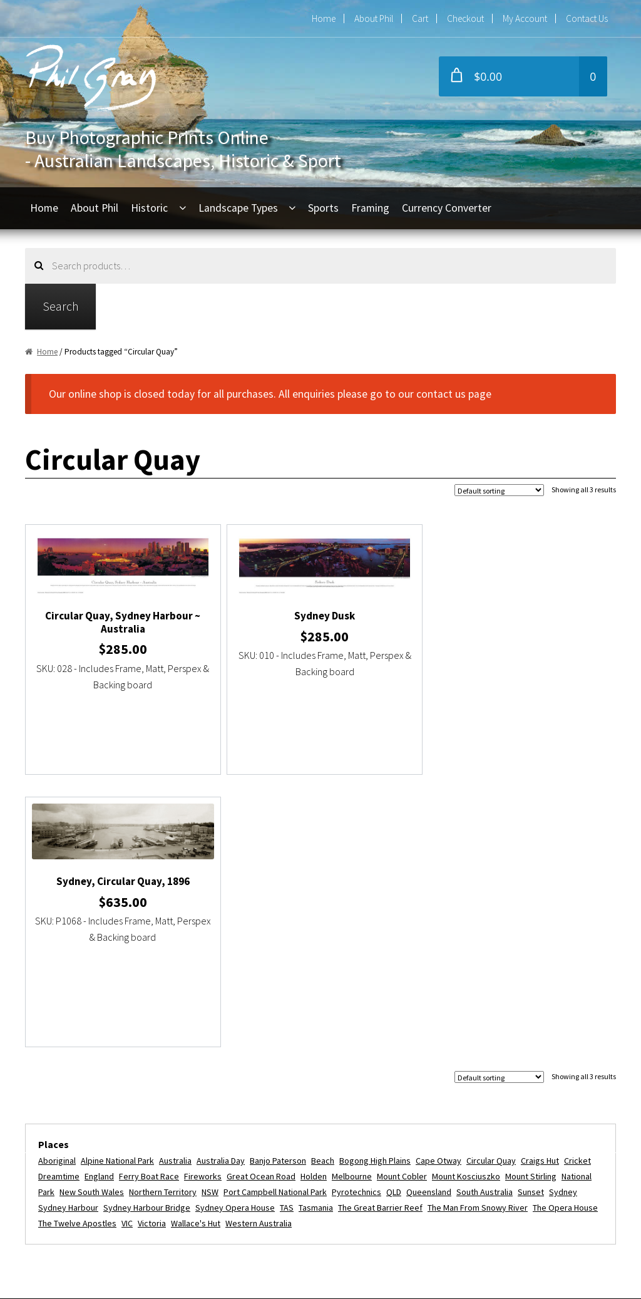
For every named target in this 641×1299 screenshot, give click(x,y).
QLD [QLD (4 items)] (393, 919)
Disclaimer (65, 1219)
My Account (525, 18)
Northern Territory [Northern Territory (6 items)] (163, 919)
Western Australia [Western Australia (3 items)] (258, 950)
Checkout (465, 18)
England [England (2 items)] (99, 904)
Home (324, 18)
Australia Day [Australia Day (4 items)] (221, 888)
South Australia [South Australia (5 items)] (484, 919)
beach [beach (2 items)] (322, 888)
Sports (323, 208)
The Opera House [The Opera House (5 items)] (565, 935)
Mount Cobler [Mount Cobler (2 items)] (402, 904)
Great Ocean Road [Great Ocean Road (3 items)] (261, 904)
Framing (370, 208)
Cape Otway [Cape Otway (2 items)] (438, 888)
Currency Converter (446, 208)
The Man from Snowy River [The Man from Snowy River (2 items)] (478, 935)
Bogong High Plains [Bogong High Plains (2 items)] (375, 888)
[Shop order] (499, 490)
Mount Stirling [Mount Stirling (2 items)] (530, 904)
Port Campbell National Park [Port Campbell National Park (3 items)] (275, 919)
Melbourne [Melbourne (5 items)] (352, 904)
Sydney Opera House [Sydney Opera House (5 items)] (235, 935)
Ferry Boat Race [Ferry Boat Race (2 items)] (149, 904)
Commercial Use (78, 1173)
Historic (149, 208)
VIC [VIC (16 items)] (127, 950)
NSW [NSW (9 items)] (210, 919)
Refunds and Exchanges (96, 1150)
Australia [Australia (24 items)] (175, 888)
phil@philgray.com (282, 1080)
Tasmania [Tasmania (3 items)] (316, 935)
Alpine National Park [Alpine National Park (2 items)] (117, 888)
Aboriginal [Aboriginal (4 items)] (57, 888)
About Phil (373, 18)
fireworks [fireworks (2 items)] (203, 904)
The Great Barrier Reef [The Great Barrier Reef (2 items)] (380, 935)
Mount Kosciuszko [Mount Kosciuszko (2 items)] (466, 904)
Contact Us (587, 18)
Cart (420, 18)
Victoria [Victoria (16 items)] (152, 950)
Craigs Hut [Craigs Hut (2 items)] (540, 888)
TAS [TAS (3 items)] (287, 935)
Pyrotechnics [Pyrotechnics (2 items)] (356, 919)
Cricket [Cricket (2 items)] (577, 888)
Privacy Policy (72, 1196)
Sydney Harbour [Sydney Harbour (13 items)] (68, 935)
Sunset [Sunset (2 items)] (531, 919)
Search (61, 306)
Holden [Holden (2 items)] (313, 904)
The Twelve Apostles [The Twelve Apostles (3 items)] (77, 950)
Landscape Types (238, 208)
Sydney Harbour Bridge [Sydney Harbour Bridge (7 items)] (146, 935)
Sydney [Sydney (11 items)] (563, 919)
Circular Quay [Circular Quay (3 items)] (491, 888)
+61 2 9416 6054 (278, 1102)
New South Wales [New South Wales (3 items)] (91, 919)
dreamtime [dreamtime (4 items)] (58, 904)
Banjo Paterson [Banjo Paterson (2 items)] (278, 888)
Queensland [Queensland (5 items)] (428, 919)
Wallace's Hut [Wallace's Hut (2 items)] (195, 950)
